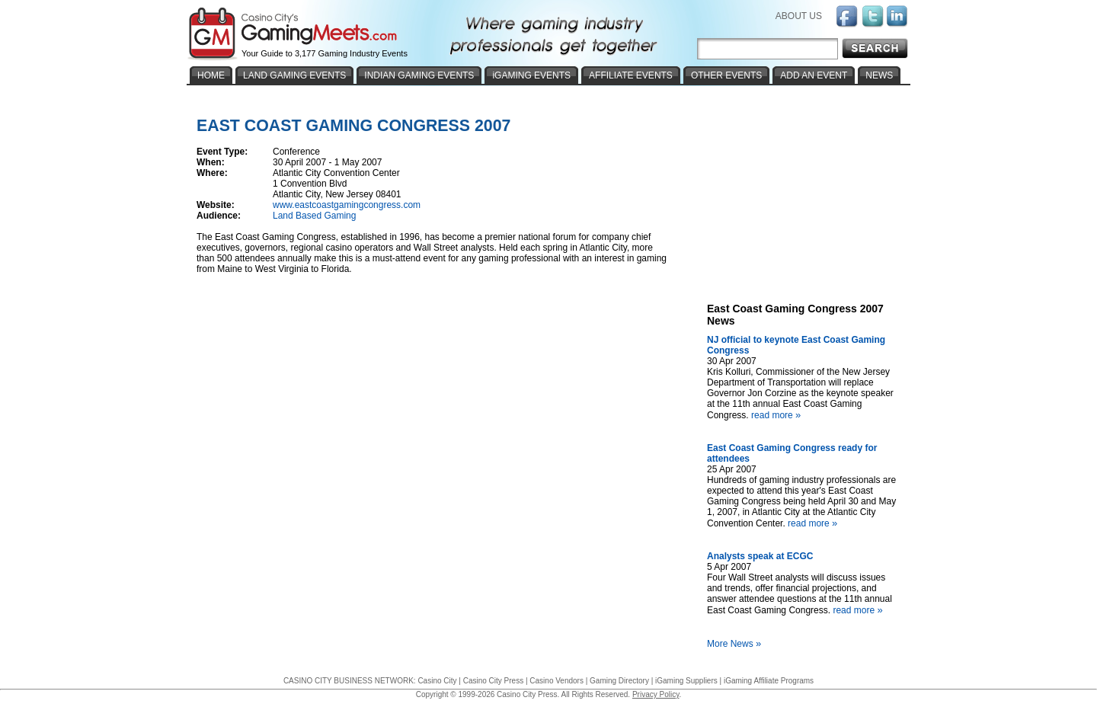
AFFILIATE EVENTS (631, 75)
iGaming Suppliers (686, 681)
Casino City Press (493, 681)
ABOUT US (799, 16)
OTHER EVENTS (726, 75)
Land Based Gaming (314, 215)
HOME (211, 75)
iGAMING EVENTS (531, 75)
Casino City (436, 681)
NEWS (879, 75)
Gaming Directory (619, 681)
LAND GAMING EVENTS (294, 75)
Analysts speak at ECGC (760, 556)
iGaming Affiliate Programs (769, 681)
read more (777, 415)
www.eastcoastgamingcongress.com (347, 205)
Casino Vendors (556, 681)
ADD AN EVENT (813, 75)
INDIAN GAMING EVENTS (419, 75)
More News (736, 643)
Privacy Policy (656, 694)
